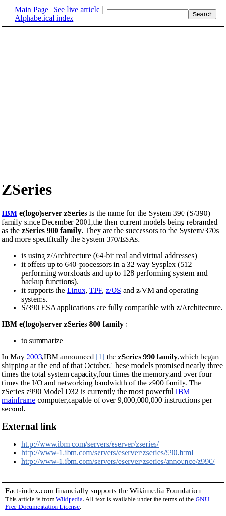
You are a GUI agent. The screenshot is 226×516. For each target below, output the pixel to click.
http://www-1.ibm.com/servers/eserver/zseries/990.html (107, 453)
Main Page (31, 9)
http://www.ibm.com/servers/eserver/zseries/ (90, 444)
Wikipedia (69, 499)
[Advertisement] (83, 103)
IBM (9, 213)
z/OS (113, 290)
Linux (76, 290)
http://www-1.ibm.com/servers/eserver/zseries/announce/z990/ (118, 461)
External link (29, 426)
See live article (76, 9)
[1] (100, 357)
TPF (95, 290)
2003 (34, 357)
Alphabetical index (44, 18)
